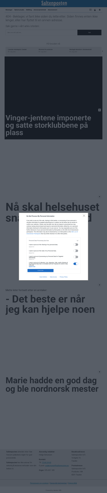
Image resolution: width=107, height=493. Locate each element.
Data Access (53, 277)
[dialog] (53, 246)
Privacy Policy (64, 277)
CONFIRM (40, 270)
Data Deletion (43, 277)
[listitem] (53, 241)
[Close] (84, 216)
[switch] (75, 244)
